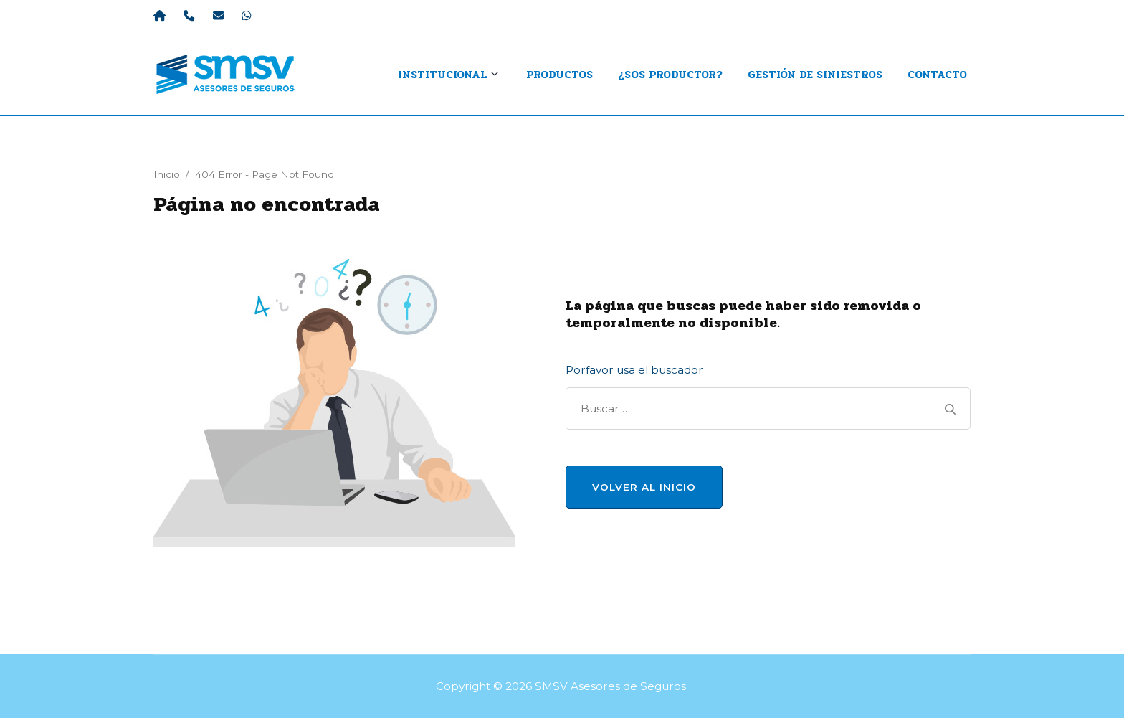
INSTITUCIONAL (442, 74)
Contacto (937, 74)
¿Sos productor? (670, 74)
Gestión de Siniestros (815, 74)
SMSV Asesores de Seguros (610, 686)
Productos (559, 74)
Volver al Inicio (644, 487)
